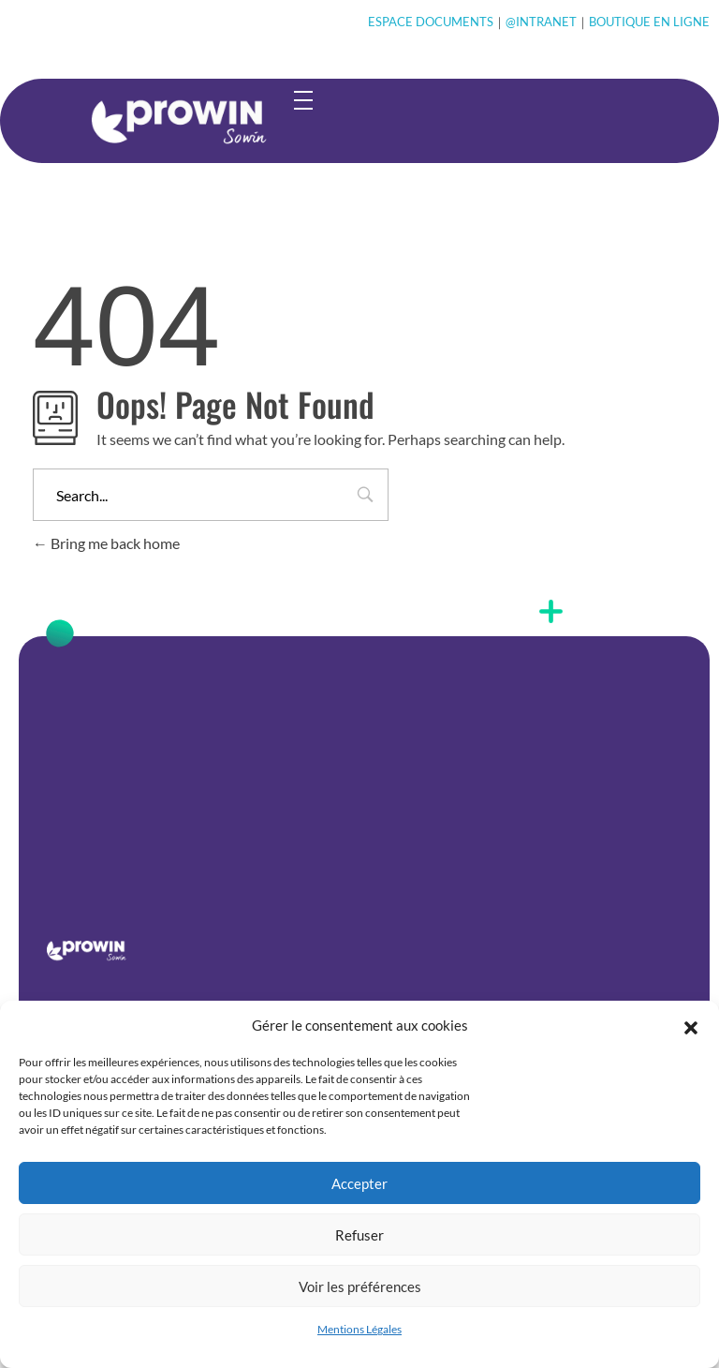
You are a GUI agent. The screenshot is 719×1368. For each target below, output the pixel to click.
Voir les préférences (360, 1286)
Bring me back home (106, 543)
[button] (691, 1025)
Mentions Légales (359, 1329)
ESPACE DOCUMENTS (430, 21)
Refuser (359, 1235)
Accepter (359, 1183)
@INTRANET (541, 21)
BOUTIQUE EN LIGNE (649, 21)
